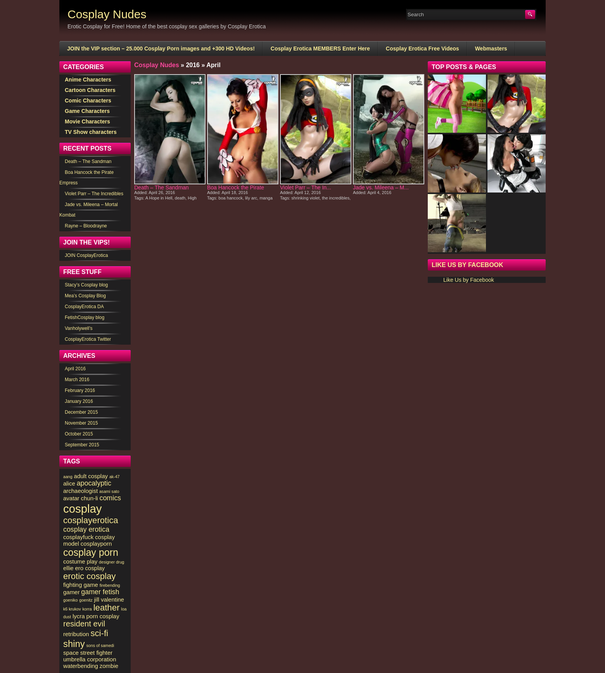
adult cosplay (91, 476)
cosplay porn (90, 552)
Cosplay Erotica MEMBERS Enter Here (320, 48)
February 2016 (80, 390)
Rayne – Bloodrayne (86, 226)
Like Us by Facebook (467, 265)
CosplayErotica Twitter (88, 339)
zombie (109, 666)
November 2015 (81, 423)
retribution (76, 634)
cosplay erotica (86, 529)
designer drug (111, 562)
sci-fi (99, 633)
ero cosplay (90, 568)
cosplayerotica (90, 520)
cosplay (82, 508)
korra (87, 609)
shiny (74, 643)
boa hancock (230, 198)
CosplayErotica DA (84, 306)
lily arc (251, 198)
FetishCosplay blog (84, 317)
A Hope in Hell (159, 198)
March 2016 (77, 379)
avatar (71, 498)
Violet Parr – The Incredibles (94, 193)
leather (106, 607)
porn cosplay (102, 616)
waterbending (80, 666)
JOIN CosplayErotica (86, 255)
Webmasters (491, 48)
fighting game (80, 584)
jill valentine (109, 599)
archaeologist (80, 490)
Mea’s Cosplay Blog (85, 295)
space (71, 652)
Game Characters (87, 111)
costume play (80, 561)
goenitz (85, 600)
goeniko (70, 600)
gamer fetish (100, 592)
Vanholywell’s (79, 328)
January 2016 (79, 401)
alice (69, 483)
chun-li (89, 498)
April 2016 (75, 368)
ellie (68, 568)
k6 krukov (72, 609)
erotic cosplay (89, 576)
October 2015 (79, 434)
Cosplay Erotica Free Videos (422, 48)
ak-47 (114, 476)
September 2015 (82, 445)
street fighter (96, 652)
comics (110, 498)
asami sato (109, 491)
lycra (79, 616)
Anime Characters (88, 79)
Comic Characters (88, 100)
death (180, 198)
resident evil (84, 623)
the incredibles (335, 198)
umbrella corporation (89, 659)
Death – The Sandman (161, 187)
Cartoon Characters (90, 90)
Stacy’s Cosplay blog (86, 285)
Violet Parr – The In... (305, 187)
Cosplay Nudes (106, 14)
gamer (71, 592)
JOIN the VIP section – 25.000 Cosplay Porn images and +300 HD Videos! (161, 48)
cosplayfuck (78, 537)
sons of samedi (100, 645)
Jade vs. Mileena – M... (381, 187)
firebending (110, 585)
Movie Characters (87, 121)
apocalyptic (94, 483)
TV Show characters (91, 132)
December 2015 (81, 412)
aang (68, 476)
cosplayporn (96, 543)
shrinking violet (305, 198)
